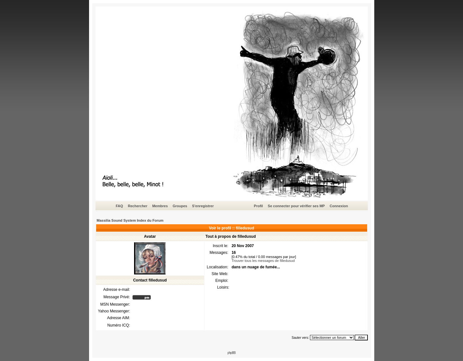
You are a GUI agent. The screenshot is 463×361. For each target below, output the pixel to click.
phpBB (231, 353)
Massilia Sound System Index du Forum (130, 220)
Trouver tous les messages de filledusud (263, 261)
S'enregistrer (202, 206)
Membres (160, 206)
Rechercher (138, 206)
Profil (258, 206)
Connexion (339, 206)
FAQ (119, 206)
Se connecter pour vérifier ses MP (296, 206)
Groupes (180, 206)
